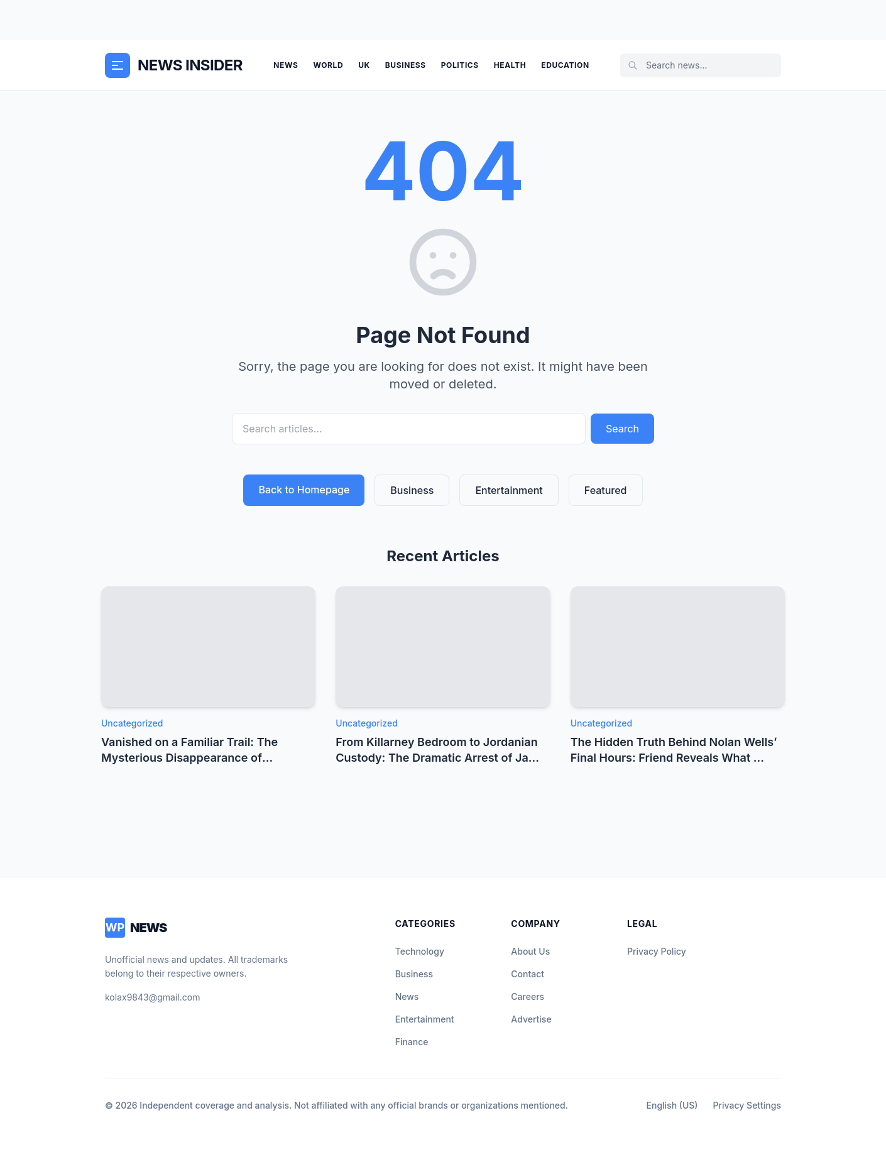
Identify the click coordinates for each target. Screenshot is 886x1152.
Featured (605, 490)
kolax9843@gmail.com (152, 997)
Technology (419, 951)
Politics (460, 65)
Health (510, 65)
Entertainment (508, 490)
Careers (527, 996)
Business (405, 65)
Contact (527, 973)
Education (565, 65)
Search (622, 428)
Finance (412, 1041)
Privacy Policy (656, 951)
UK (364, 65)
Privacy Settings (747, 1105)
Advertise (531, 1019)
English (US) (672, 1105)
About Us (530, 951)
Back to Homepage (303, 489)
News (285, 65)
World (328, 65)
